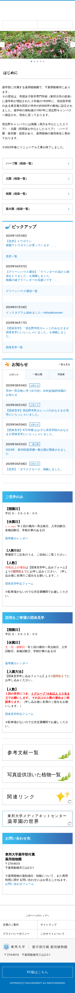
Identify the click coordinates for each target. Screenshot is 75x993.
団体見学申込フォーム (19, 583)
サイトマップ (48, 924)
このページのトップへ (37, 915)
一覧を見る (64, 364)
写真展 (61, 374)
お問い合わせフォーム (19, 884)
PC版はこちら (37, 972)
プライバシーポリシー (16, 933)
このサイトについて (52, 933)
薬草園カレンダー (16, 538)
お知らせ (14, 374)
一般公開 (37, 374)
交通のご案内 (11, 924)
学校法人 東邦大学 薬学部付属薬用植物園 (33, 10)
